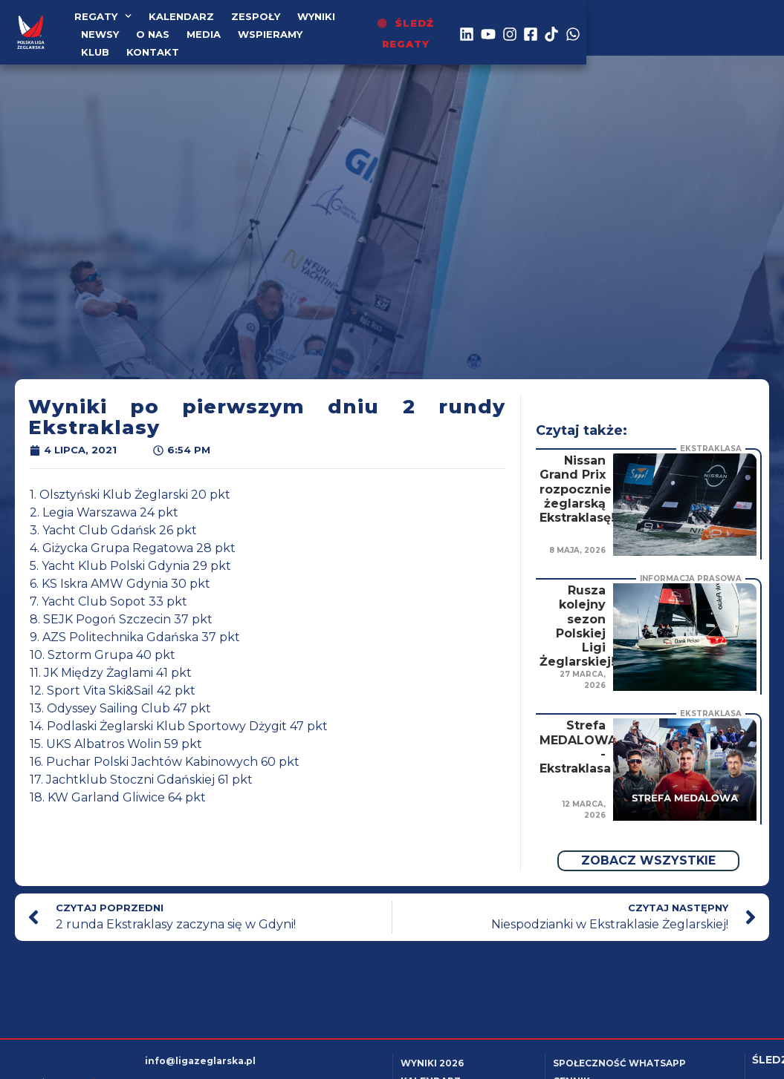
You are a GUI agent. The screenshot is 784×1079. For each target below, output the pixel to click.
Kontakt (236, 42)
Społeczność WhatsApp (619, 1063)
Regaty (103, 24)
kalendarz (182, 24)
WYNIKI (317, 24)
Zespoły (256, 24)
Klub (178, 42)
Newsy (372, 24)
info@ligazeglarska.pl (200, 1060)
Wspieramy (114, 42)
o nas (424, 24)
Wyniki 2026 (432, 1063)
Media (476, 24)
